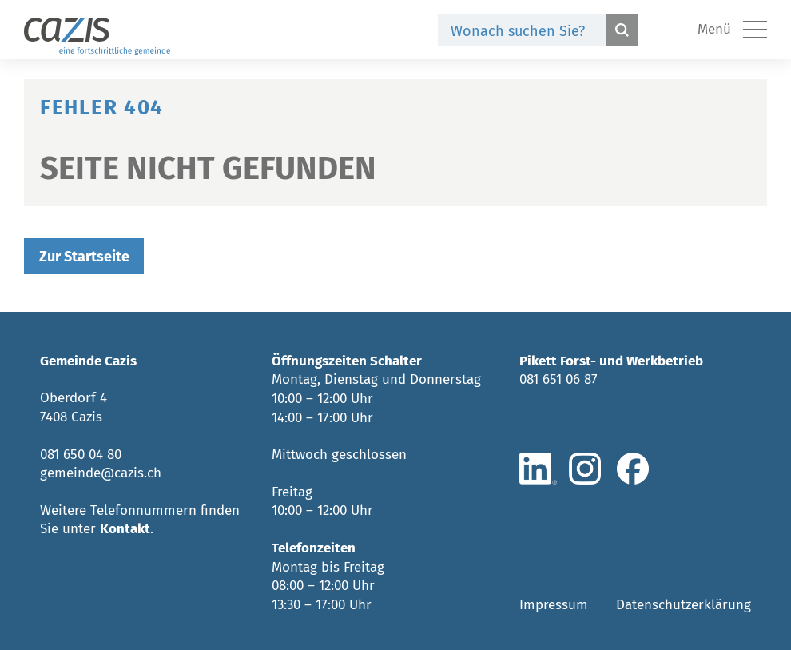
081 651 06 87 (558, 379)
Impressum (553, 604)
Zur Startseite (84, 256)
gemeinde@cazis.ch (100, 473)
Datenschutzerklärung (683, 604)
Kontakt (125, 528)
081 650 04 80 (80, 454)
